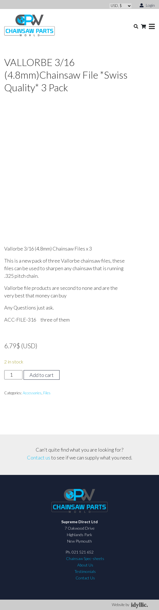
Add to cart (41, 375)
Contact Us (85, 577)
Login (147, 5)
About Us (85, 565)
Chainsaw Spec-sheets (85, 558)
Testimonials (85, 571)
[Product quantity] (13, 374)
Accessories (32, 393)
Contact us (38, 457)
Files (47, 393)
